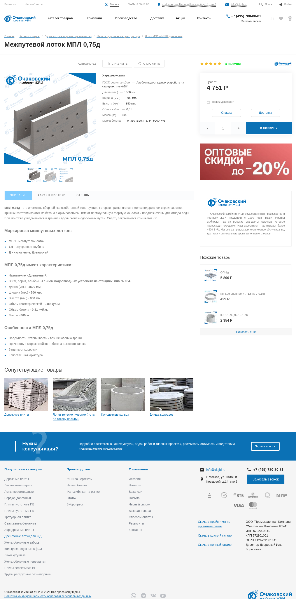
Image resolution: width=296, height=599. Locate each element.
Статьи (71, 498)
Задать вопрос (265, 446)
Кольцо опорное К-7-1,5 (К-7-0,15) (242, 293)
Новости (135, 485)
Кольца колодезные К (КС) (23, 549)
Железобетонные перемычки (25, 561)
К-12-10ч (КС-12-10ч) (234, 315)
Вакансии (10, 4)
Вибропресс (75, 504)
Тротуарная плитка (17, 517)
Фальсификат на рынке (83, 491)
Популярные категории (23, 469)
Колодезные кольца (115, 414)
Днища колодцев (161, 414)
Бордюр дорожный (17, 498)
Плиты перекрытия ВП (20, 568)
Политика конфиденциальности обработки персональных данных (47, 596)
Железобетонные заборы (22, 542)
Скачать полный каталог (215, 544)
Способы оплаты (141, 517)
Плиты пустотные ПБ (19, 504)
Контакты (135, 530)
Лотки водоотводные (19, 491)
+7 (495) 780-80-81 (246, 16)
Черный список (139, 504)
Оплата (226, 112)
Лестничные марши (18, 485)
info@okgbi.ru (239, 4)
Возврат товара (140, 510)
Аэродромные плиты (19, 530)
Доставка (265, 112)
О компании (138, 469)
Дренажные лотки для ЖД (23, 536)
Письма (134, 498)
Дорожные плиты (16, 414)
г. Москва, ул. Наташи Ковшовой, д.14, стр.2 (189, 4)
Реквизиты (136, 523)
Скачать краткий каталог (215, 535)
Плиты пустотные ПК (19, 510)
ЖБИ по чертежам (80, 479)
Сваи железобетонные (20, 523)
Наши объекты (34, 4)
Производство (78, 469)
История (135, 479)
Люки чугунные (15, 555)
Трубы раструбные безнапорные (27, 574)
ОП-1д (224, 272)
